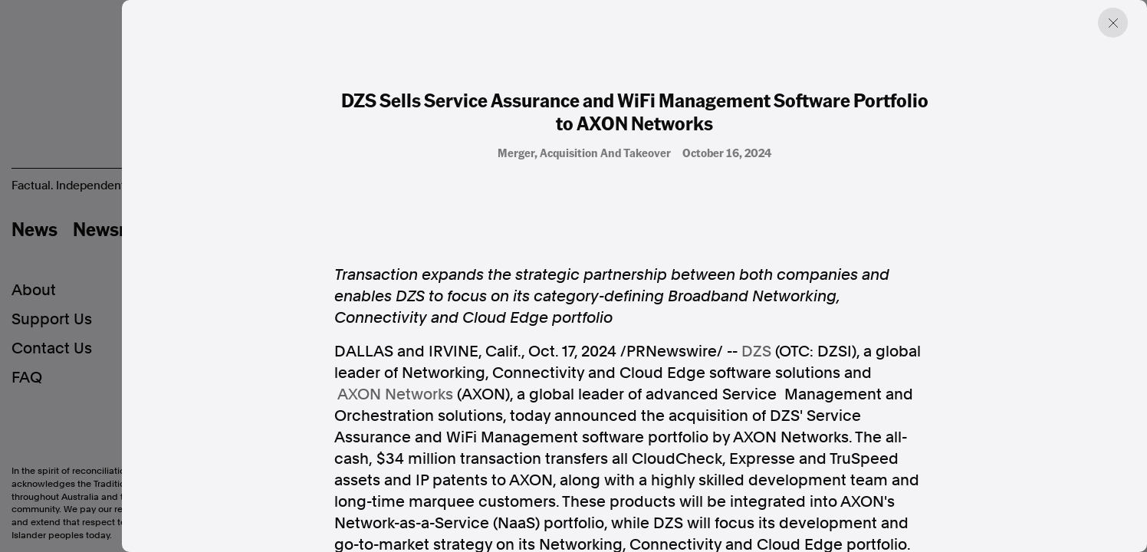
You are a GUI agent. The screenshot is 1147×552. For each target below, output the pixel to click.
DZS (756, 351)
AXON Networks (395, 394)
